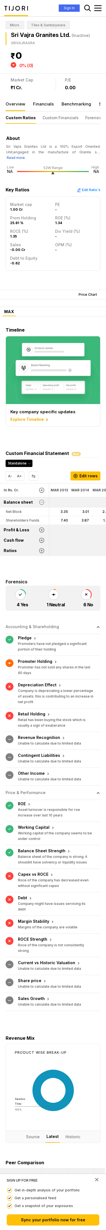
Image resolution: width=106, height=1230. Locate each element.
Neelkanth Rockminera (22, 1162)
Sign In (69, 8)
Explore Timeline (29, 419)
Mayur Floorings (17, 1135)
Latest (52, 1062)
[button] (13, 1104)
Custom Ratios (21, 117)
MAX (9, 312)
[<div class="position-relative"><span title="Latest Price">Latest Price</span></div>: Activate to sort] (55, 1104)
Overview (15, 104)
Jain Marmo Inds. (18, 1148)
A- (10, 476)
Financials (43, 104)
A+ (19, 476)
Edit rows (85, 475)
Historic (72, 1062)
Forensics (94, 117)
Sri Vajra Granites (18, 1121)
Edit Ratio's (88, 190)
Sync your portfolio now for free (53, 1219)
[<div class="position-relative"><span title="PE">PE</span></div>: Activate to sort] (81, 1104)
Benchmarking (76, 104)
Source (33, 1062)
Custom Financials (61, 117)
